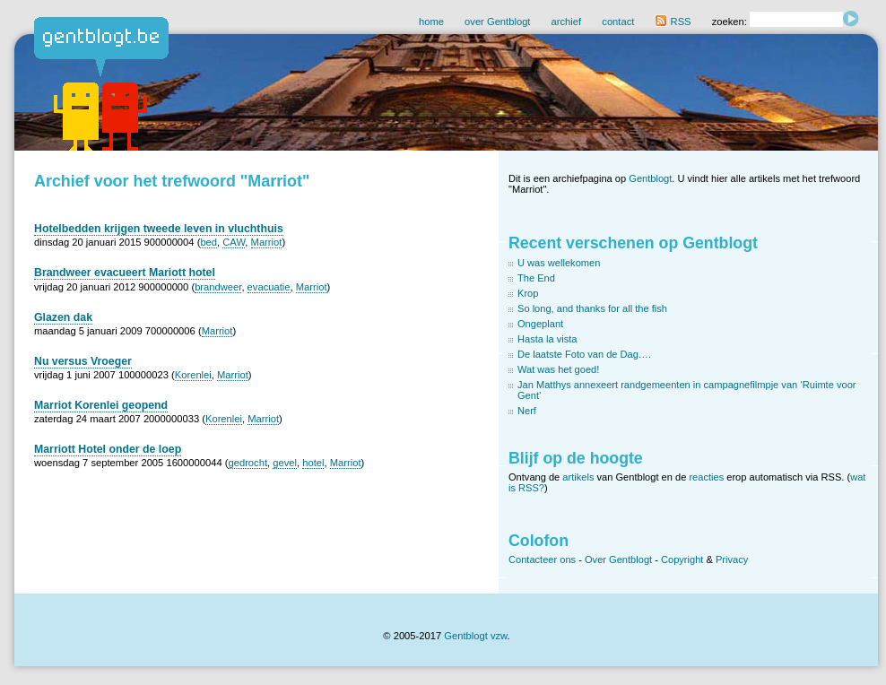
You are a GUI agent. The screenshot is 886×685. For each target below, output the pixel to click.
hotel (313, 462)
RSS (673, 21)
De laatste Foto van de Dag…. (584, 354)
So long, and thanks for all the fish (592, 308)
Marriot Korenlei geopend (101, 405)
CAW (233, 242)
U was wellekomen (558, 262)
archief (567, 21)
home (431, 21)
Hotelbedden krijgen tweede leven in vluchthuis (158, 228)
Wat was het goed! (558, 369)
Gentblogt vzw (475, 635)
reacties (706, 477)
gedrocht (247, 462)
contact (618, 21)
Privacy (732, 559)
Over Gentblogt (618, 559)
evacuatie (269, 287)
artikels (578, 477)
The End (536, 278)
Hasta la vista (547, 339)
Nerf (526, 410)
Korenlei (193, 374)
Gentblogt (650, 178)
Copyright (682, 559)
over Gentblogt (497, 21)
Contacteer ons (542, 559)
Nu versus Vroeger (83, 361)
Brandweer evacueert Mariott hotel (124, 272)
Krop (527, 293)
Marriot (266, 242)
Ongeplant (540, 323)
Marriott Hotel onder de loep (107, 449)
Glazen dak (63, 317)
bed (208, 242)
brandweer (218, 287)
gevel (285, 462)
